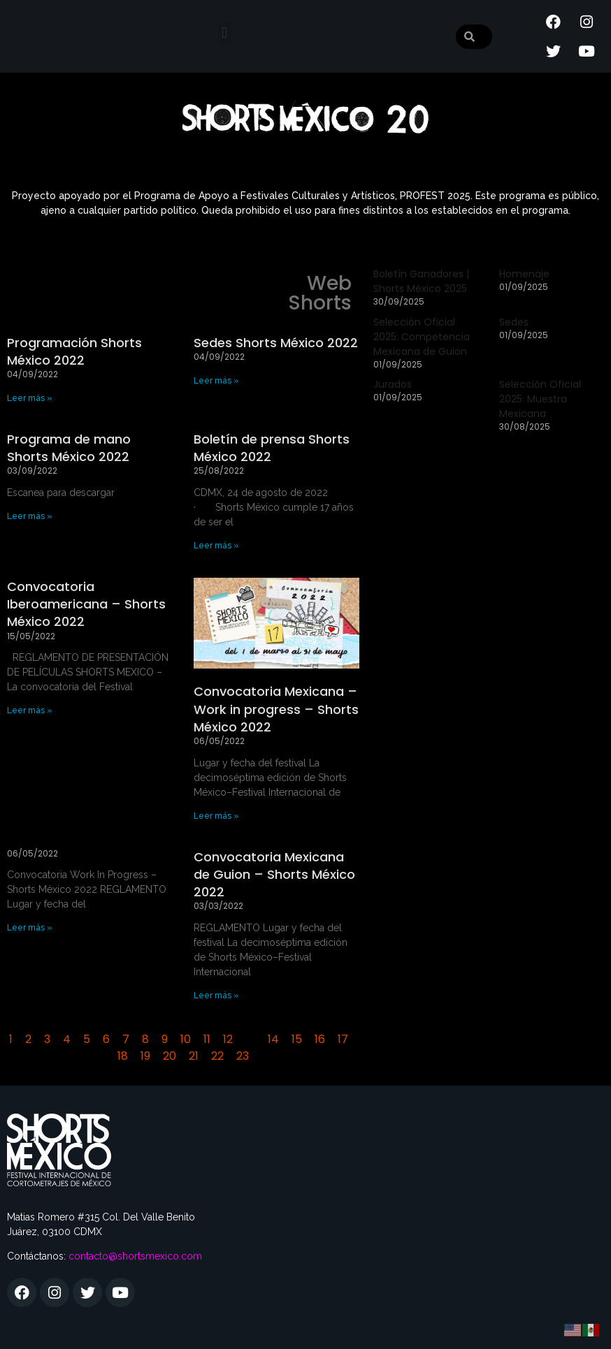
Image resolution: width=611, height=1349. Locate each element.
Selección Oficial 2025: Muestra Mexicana (540, 399)
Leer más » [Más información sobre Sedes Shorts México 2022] (216, 381)
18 (122, 1056)
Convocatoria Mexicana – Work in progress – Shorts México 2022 (276, 709)
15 (297, 1039)
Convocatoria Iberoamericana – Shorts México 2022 (86, 604)
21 (194, 1056)
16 (320, 1039)
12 (228, 1039)
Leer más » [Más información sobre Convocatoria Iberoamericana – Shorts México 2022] (29, 710)
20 (169, 1056)
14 (273, 1039)
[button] (224, 33)
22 (217, 1056)
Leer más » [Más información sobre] (29, 928)
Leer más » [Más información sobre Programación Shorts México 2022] (29, 398)
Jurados (392, 384)
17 (343, 1039)
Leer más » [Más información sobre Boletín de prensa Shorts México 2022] (216, 545)
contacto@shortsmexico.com (135, 1256)
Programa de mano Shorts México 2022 (69, 447)
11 (206, 1039)
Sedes (514, 322)
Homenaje (524, 274)
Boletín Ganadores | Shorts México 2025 (421, 281)
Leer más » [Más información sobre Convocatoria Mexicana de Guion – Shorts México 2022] (216, 995)
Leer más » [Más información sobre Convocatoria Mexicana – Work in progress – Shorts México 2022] (216, 816)
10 (185, 1039)
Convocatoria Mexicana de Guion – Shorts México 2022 (274, 874)
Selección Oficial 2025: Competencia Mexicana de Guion (421, 336)
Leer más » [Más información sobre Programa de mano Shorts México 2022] (29, 516)
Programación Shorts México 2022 (74, 351)
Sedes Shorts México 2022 (276, 342)
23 (242, 1056)
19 (145, 1056)
